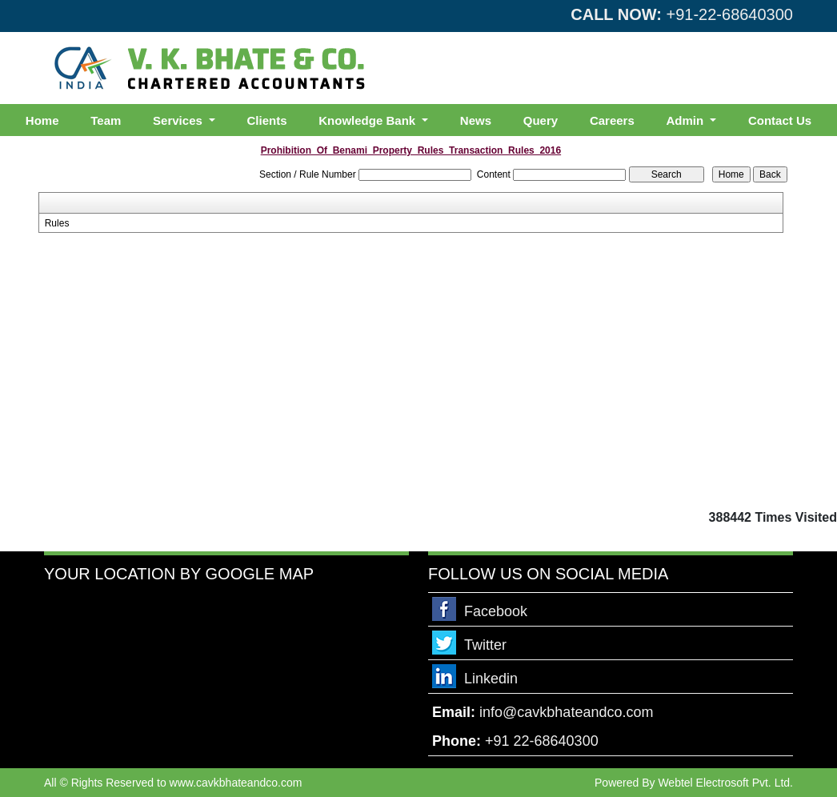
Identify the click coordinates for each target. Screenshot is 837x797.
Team (105, 120)
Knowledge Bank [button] (368, 120)
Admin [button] (687, 120)
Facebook (495, 611)
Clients (267, 120)
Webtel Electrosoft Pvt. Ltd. (725, 782)
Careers (612, 120)
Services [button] (179, 120)
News (475, 120)
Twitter (485, 645)
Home (42, 120)
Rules (57, 223)
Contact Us (779, 120)
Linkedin (491, 679)
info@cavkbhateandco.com (566, 712)
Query (540, 120)
